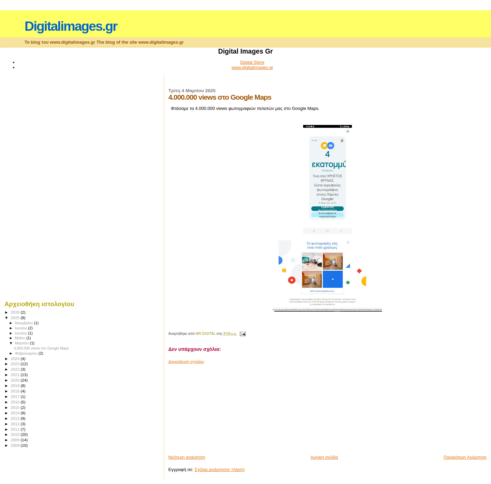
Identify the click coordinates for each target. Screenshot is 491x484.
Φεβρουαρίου (27, 353)
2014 (15, 413)
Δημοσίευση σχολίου (186, 361)
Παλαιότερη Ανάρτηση (465, 457)
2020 (15, 380)
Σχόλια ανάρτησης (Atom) (220, 469)
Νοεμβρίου (24, 323)
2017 (15, 396)
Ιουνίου (21, 333)
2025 (15, 317)
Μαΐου (21, 338)
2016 (15, 402)
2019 (15, 385)
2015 (15, 407)
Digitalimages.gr (71, 26)
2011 (15, 429)
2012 (15, 424)
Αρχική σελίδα (324, 457)
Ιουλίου (21, 328)
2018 (15, 391)
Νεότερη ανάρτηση (186, 457)
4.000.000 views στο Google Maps (41, 348)
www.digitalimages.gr (252, 67)
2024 (15, 358)
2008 (15, 445)
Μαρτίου (22, 343)
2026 (15, 312)
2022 (15, 369)
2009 (15, 440)
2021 (15, 374)
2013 (15, 418)
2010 (15, 434)
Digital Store (252, 62)
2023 (15, 363)
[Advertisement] (219, 406)
